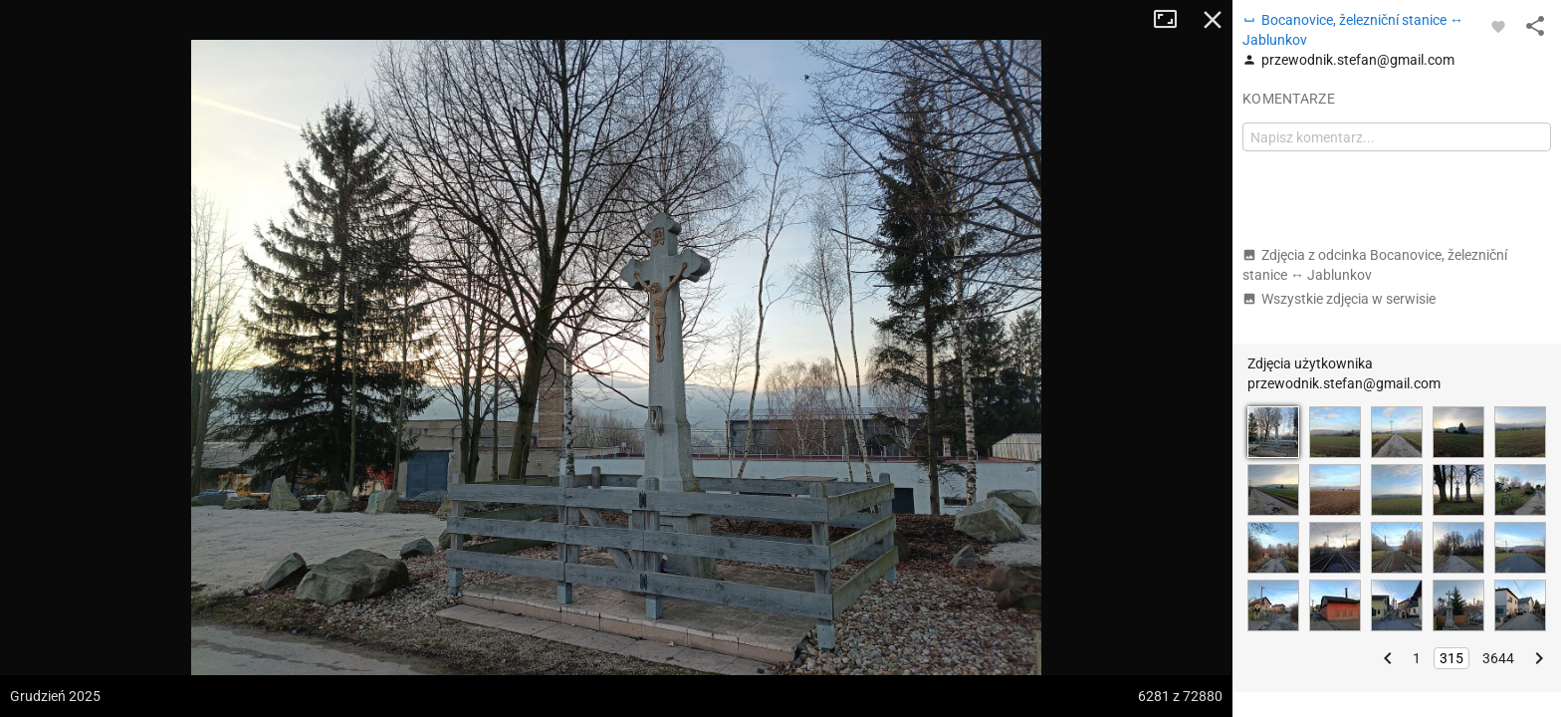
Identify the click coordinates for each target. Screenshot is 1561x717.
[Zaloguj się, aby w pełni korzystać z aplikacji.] (1498, 26)
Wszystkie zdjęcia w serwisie (1339, 299)
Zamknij (1212, 20)
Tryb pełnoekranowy (1173, 20)
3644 (1498, 658)
